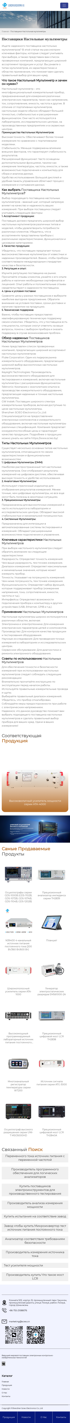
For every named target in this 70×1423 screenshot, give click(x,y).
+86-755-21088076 (18, 1310)
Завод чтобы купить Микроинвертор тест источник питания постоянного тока (35, 1227)
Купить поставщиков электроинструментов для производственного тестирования (35, 1189)
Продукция (9, 1417)
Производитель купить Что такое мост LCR (35, 1276)
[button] (62, 778)
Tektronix (7, 386)
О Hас (44, 1417)
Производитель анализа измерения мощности (35, 1205)
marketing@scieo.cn (19, 1321)
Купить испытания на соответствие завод (35, 1216)
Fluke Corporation (13, 357)
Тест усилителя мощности (23, 1265)
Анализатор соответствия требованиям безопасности (35, 1240)
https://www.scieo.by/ (44, 438)
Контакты (61, 1417)
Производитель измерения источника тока (35, 1254)
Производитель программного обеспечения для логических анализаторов (35, 1173)
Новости (26, 1417)
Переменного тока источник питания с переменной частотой (35, 1158)
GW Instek (8, 401)
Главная (5, 31)
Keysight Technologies (16, 372)
